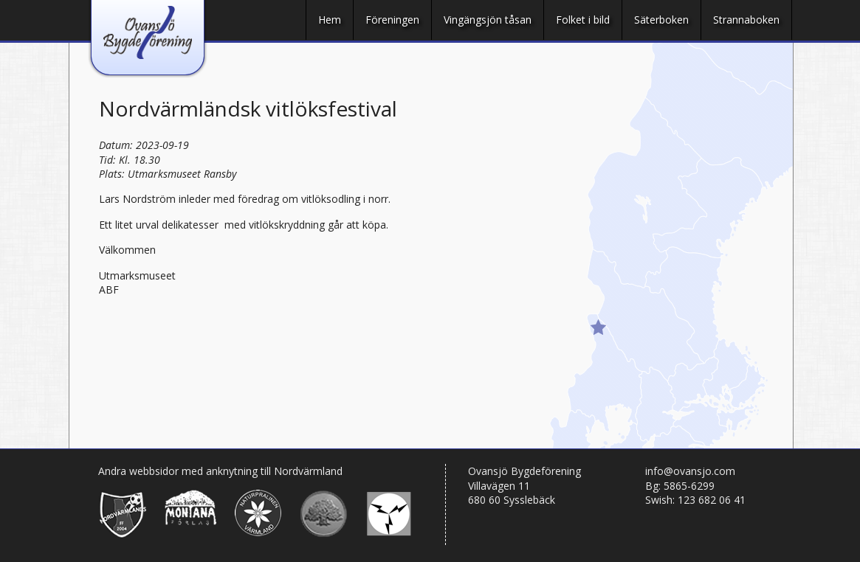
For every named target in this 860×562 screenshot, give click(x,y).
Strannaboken (746, 20)
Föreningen (392, 20)
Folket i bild (583, 20)
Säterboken (661, 20)
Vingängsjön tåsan (488, 20)
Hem (329, 20)
